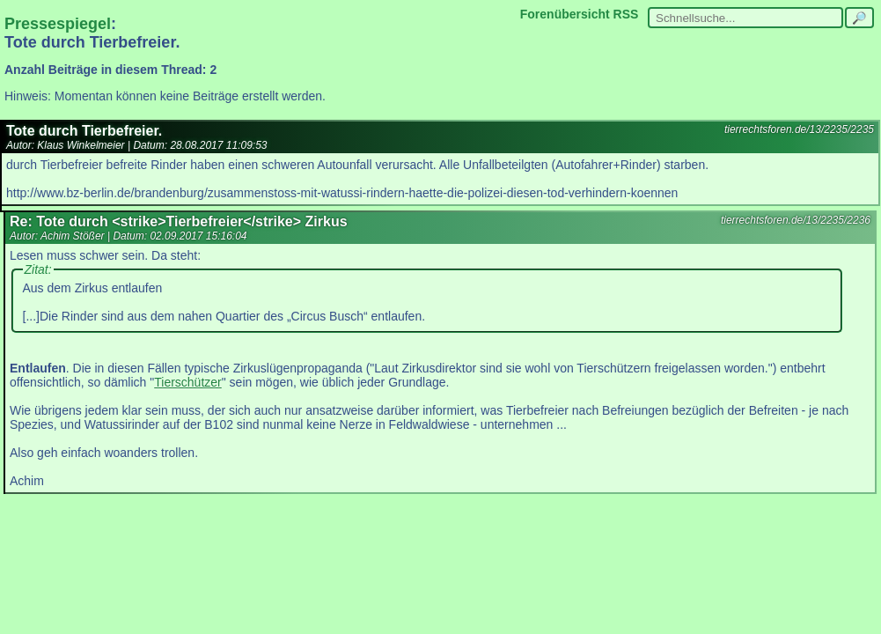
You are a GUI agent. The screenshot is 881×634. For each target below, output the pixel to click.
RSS (626, 14)
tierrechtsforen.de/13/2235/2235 (799, 129)
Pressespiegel (57, 24)
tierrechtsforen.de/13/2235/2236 (795, 220)
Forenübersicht (565, 14)
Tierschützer (188, 382)
